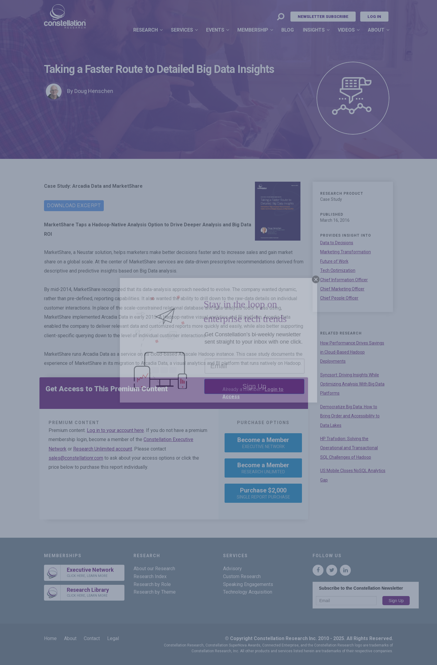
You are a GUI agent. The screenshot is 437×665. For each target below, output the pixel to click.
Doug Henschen (93, 91)
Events (215, 30)
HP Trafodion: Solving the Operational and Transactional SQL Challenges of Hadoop (349, 448)
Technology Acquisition (247, 592)
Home (50, 638)
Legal (113, 638)
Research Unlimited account (102, 449)
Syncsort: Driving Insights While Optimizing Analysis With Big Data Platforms (352, 384)
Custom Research (242, 576)
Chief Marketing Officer (342, 288)
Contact (92, 638)
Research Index (150, 576)
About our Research (154, 568)
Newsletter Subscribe (323, 16)
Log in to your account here (115, 430)
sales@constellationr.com (76, 458)
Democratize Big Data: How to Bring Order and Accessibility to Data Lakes (350, 416)
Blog (287, 30)
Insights (314, 30)
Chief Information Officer (344, 279)
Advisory (232, 568)
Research (145, 30)
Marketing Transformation (345, 251)
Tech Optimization (337, 270)
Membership (252, 30)
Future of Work (334, 261)
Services (182, 30)
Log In (374, 16)
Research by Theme (155, 592)
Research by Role (152, 584)
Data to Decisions (336, 242)
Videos (346, 30)
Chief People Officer (339, 298)
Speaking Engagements (248, 584)
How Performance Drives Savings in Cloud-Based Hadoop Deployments (352, 352)
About (376, 30)
